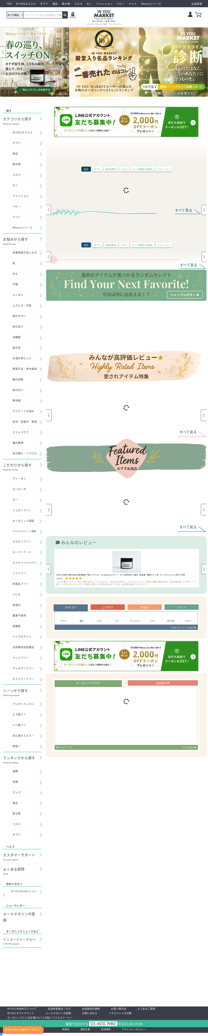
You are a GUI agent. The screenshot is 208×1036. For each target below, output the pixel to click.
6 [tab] (101, 99)
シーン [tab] (181, 607)
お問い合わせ (100, 1014)
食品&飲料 (110, 169)
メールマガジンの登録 (65, 1014)
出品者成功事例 (101, 1009)
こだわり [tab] (107, 607)
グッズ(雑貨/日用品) (142, 169)
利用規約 (105, 1032)
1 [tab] (87, 99)
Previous (3, 52)
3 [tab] (92, 99)
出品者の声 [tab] (163, 685)
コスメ (124, 169)
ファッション (164, 169)
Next (205, 52)
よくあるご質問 (162, 1009)
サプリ (97, 169)
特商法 (60, 1032)
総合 (86, 169)
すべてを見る (188, 750)
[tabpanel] (34, 62)
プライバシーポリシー (137, 1032)
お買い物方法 (132, 1009)
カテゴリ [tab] (70, 607)
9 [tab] (110, 99)
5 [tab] (98, 99)
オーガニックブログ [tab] (88, 685)
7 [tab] (104, 99)
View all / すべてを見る (182, 629)
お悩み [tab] (145, 607)
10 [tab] (113, 99)
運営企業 (82, 1032)
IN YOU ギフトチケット (23, 1014)
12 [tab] (118, 99)
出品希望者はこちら (66, 1009)
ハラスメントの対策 (133, 1014)
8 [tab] (107, 99)
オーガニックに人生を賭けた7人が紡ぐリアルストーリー (45, 1019)
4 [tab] (95, 99)
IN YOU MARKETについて (24, 1009)
